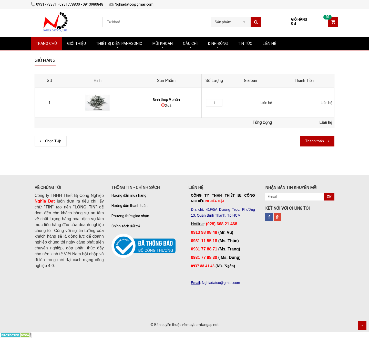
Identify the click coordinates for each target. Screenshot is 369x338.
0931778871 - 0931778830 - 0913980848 (67, 4)
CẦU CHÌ (190, 43)
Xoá (166, 105)
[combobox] (231, 20)
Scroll (362, 325)
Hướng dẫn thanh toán (129, 206)
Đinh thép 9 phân (166, 100)
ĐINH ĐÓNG (218, 43)
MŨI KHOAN (162, 43)
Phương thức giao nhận (130, 216)
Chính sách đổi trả (125, 226)
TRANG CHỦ (46, 43)
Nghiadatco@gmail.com (131, 4)
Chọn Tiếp (53, 141)
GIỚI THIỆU (76, 43)
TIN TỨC (245, 43)
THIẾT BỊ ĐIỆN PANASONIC (119, 43)
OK (329, 197)
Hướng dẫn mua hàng (128, 195)
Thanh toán (314, 141)
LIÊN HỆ (269, 43)
